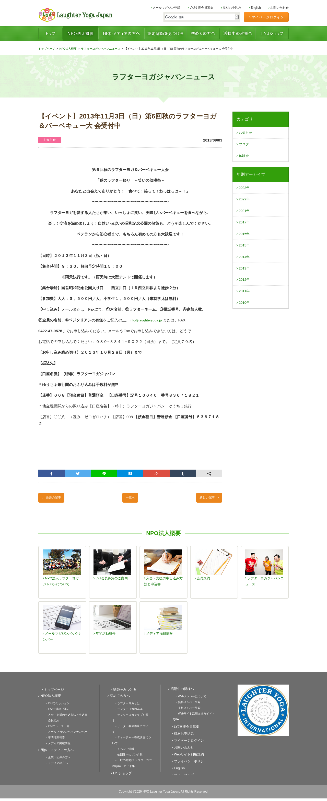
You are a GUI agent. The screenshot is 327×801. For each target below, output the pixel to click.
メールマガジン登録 (165, 7)
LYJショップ (272, 33)
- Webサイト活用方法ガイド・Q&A (195, 715)
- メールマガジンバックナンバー (63, 732)
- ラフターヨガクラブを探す (130, 716)
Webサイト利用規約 (184, 750)
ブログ (243, 145)
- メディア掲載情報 (55, 743)
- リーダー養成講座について (130, 721)
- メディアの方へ (53, 762)
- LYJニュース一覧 (54, 727)
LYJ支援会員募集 (200, 7)
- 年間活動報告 (52, 738)
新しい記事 (207, 499)
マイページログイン (266, 17)
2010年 (244, 313)
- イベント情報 (121, 738)
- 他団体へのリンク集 (125, 743)
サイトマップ (179, 771)
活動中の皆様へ (237, 33)
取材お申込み (231, 7)
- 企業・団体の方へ (55, 757)
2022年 (244, 203)
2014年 (244, 264)
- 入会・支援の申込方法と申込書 (63, 716)
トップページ (50, 33)
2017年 (244, 227)
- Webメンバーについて (188, 698)
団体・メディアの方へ (121, 33)
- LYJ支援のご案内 (54, 711)
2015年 (244, 252)
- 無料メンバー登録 (185, 704)
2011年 (244, 301)
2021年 (244, 215)
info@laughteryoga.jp (148, 320)
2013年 (244, 277)
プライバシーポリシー (186, 757)
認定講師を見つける (165, 33)
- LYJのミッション (54, 705)
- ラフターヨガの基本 (125, 711)
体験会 (243, 158)
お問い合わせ (278, 7)
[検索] (197, 17)
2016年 (244, 240)
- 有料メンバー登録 (185, 709)
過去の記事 (54, 499)
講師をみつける (120, 692)
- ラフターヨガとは (124, 705)
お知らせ (245, 133)
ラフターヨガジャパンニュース (100, 48)
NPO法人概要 (80, 33)
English (255, 7)
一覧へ (130, 499)
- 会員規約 (49, 721)
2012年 (244, 289)
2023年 (244, 191)
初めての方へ (203, 33)
